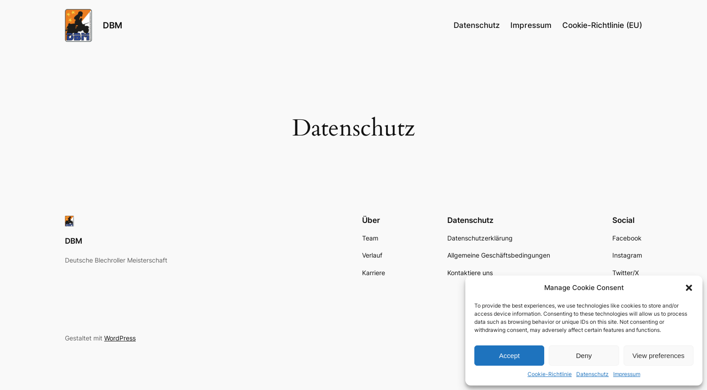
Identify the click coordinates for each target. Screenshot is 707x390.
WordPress (120, 338)
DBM (112, 25)
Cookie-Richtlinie (550, 374)
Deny (584, 355)
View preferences (659, 355)
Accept (509, 355)
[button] (688, 287)
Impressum (626, 374)
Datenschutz (592, 374)
